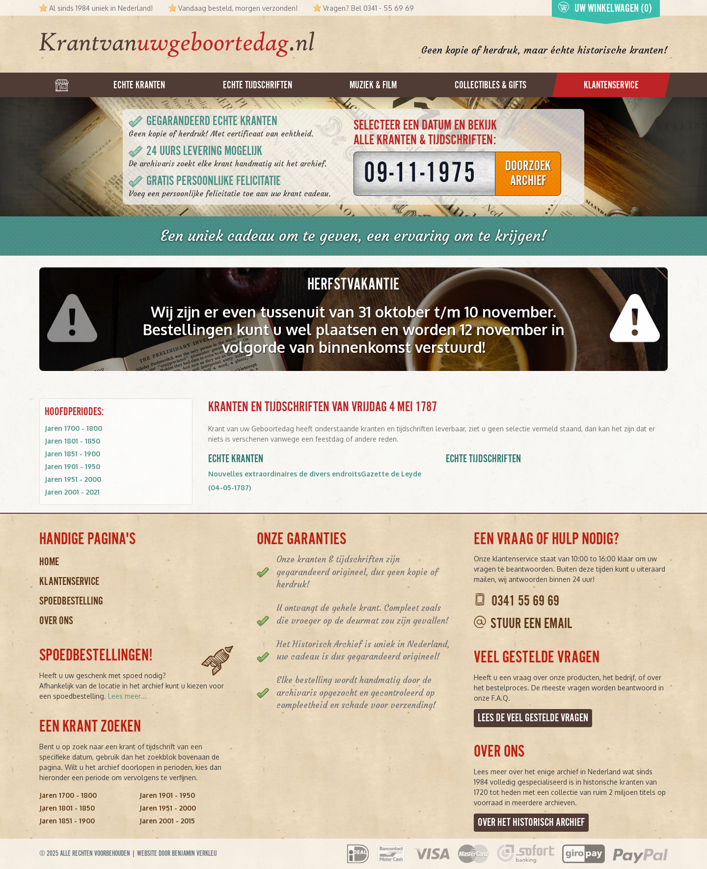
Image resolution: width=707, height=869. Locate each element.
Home (49, 562)
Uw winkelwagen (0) (605, 8)
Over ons (56, 621)
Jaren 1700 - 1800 (73, 428)
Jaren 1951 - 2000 (73, 479)
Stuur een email (531, 624)
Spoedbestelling (71, 601)
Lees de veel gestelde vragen (533, 718)
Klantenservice (69, 582)
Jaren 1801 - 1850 (72, 441)
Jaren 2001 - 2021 (72, 492)
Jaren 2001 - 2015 (167, 820)
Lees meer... (127, 696)
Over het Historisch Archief (531, 823)
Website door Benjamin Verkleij (177, 853)
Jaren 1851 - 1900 (72, 453)
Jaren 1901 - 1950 (72, 466)
